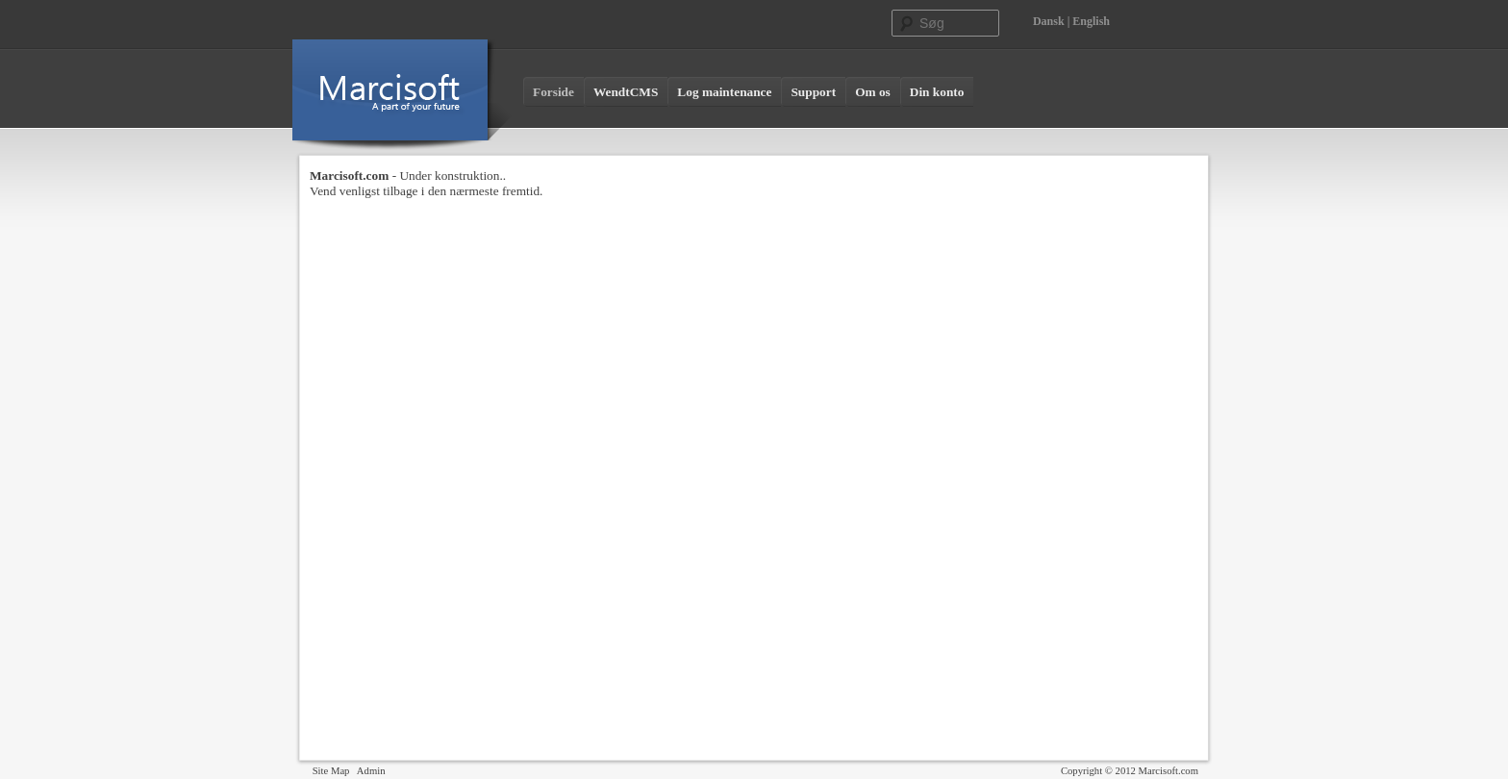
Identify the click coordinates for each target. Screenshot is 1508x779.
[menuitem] (553, 92)
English (1091, 21)
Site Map (331, 771)
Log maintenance (724, 92)
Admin (371, 771)
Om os (873, 92)
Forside (553, 92)
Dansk (1049, 21)
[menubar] (748, 92)
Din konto (937, 92)
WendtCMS (625, 92)
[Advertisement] (1121, 456)
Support (813, 92)
